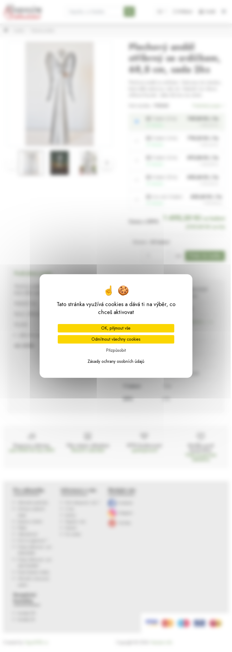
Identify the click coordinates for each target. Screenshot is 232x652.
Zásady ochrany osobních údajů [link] (116, 361)
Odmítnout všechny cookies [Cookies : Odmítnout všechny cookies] (116, 339)
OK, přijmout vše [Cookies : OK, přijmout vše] (115, 328)
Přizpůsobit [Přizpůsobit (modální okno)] (116, 350)
